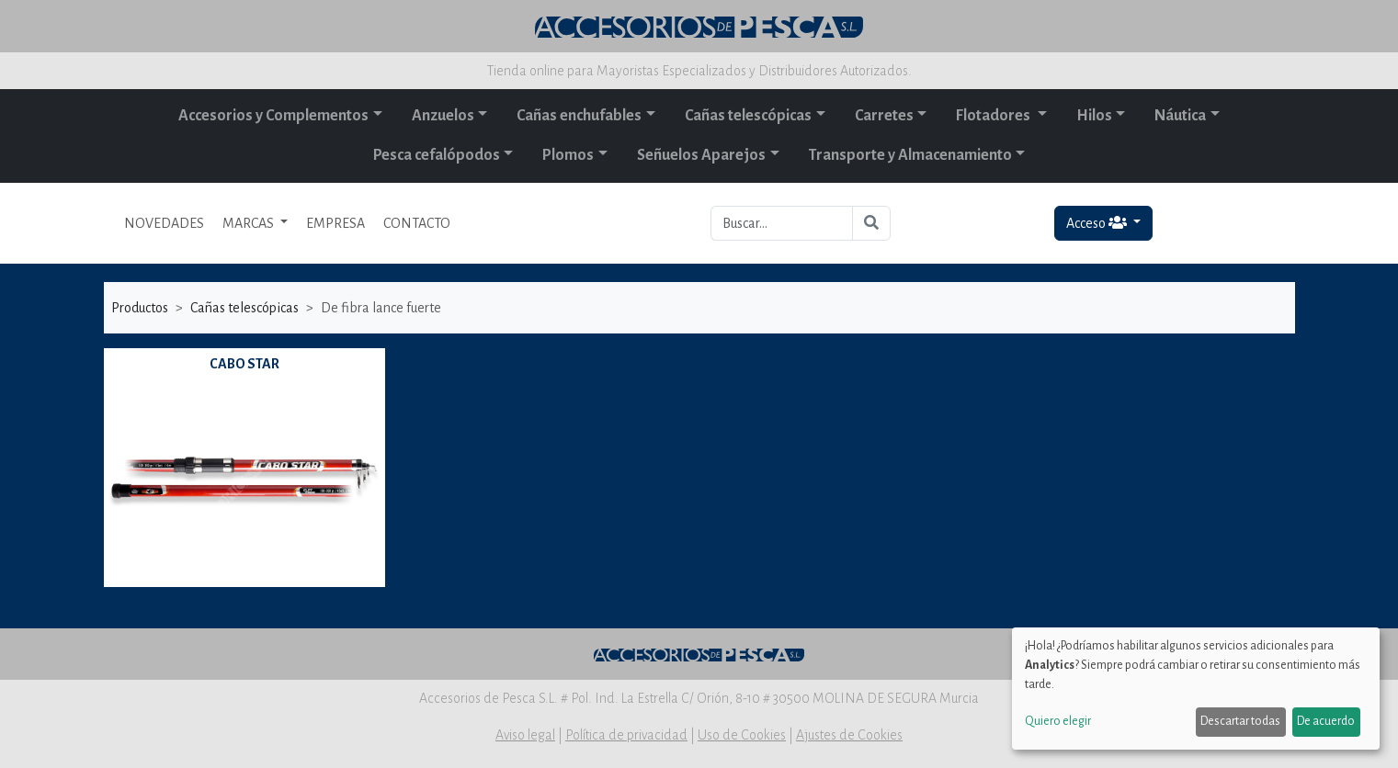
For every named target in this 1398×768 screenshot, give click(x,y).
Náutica (1180, 115)
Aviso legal (525, 735)
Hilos (1094, 115)
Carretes (884, 115)
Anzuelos (443, 115)
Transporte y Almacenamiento (910, 155)
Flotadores (994, 115)
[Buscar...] (781, 223)
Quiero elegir (1058, 721)
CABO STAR (244, 363)
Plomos (568, 155)
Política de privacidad (626, 735)
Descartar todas (1240, 721)
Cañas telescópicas (748, 115)
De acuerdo (1326, 721)
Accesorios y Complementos (273, 115)
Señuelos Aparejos (701, 155)
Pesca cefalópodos (436, 155)
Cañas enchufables (579, 115)
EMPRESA (335, 223)
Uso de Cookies (742, 735)
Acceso (1098, 223)
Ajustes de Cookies (849, 735)
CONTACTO (416, 223)
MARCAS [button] (249, 223)
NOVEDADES (164, 223)
